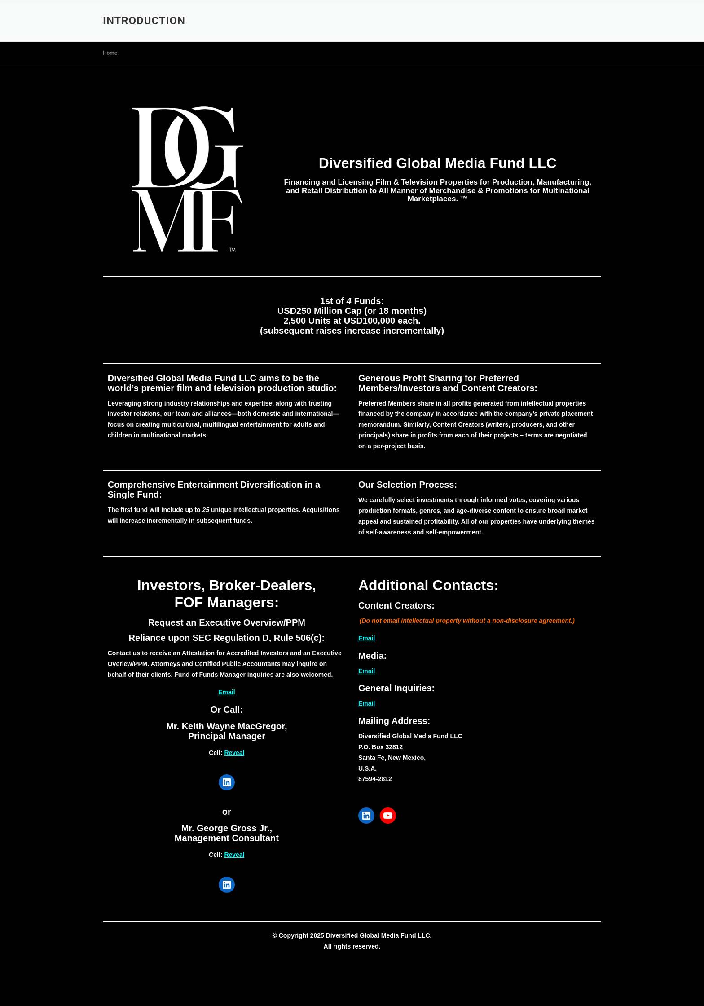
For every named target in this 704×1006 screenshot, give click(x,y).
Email (226, 692)
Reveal (234, 752)
